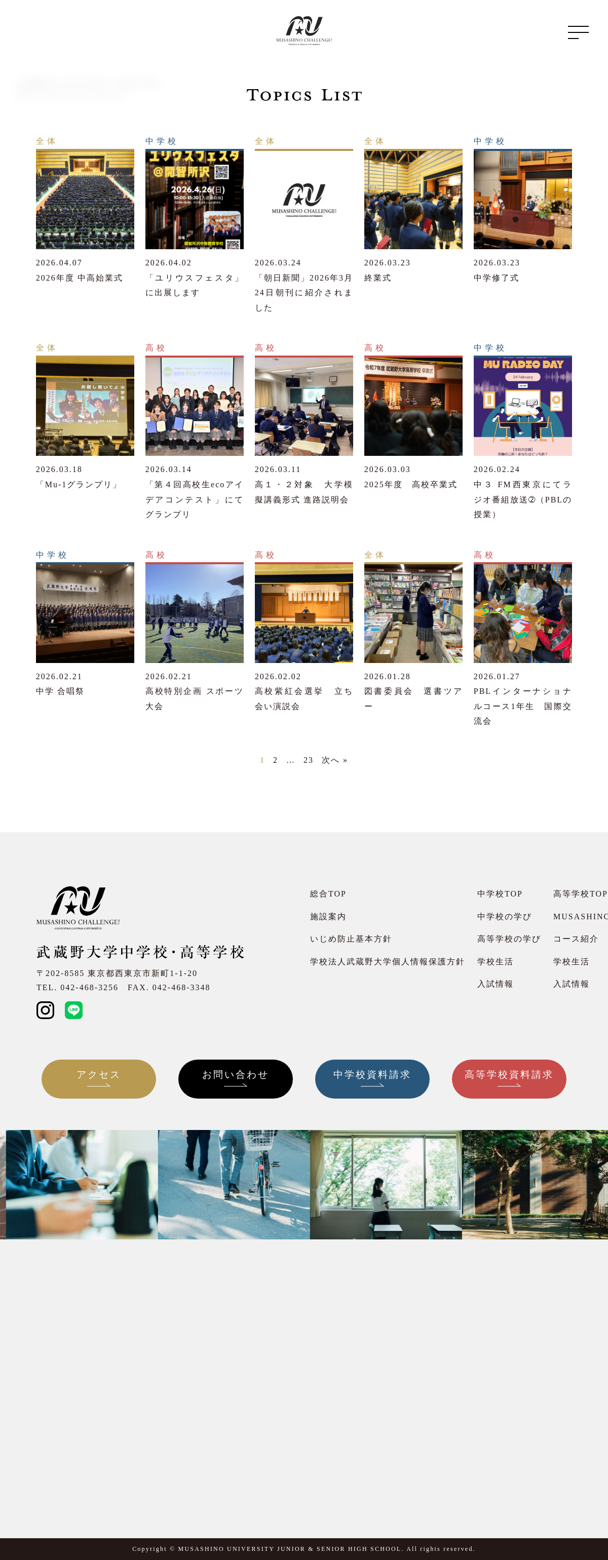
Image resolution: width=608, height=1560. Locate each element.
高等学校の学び (509, 938)
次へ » (335, 760)
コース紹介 (576, 938)
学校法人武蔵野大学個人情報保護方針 (387, 961)
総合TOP (328, 893)
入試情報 (495, 984)
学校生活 (495, 961)
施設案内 (328, 916)
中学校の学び (504, 916)
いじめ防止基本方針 (351, 938)
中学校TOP (500, 893)
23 (308, 760)
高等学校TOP (580, 893)
